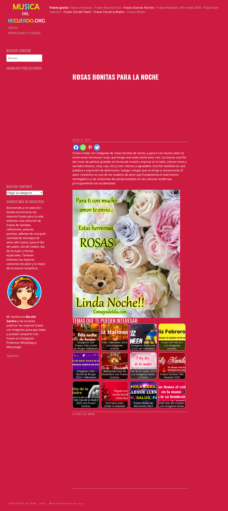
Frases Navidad (167, 8)
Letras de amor (83, 413)
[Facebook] (76, 147)
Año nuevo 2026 (190, 8)
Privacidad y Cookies (24, 33)
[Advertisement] (136, 43)
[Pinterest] (90, 147)
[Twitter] (97, 147)
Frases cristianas (80, 8)
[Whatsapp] (83, 147)
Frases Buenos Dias (108, 8)
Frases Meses (136, 12)
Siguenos (12, 356)
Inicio (13, 28)
